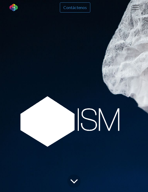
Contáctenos (75, 7)
